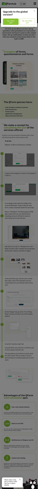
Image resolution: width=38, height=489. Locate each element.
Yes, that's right (11, 22)
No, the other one (27, 22)
